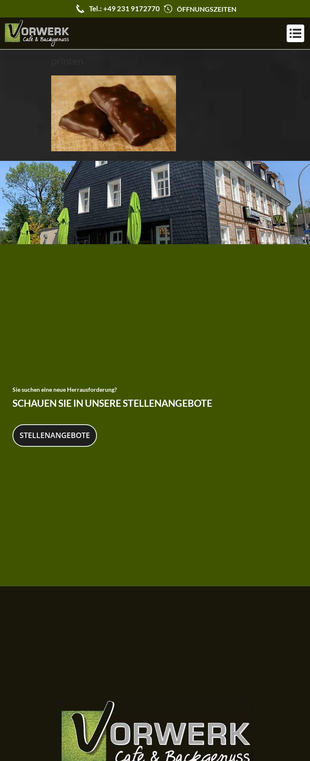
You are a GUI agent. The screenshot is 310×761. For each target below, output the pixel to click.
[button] (295, 33)
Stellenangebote (55, 433)
